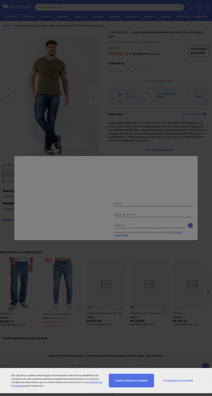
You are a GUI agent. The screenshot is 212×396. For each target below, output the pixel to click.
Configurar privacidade (178, 380)
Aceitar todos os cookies (131, 380)
